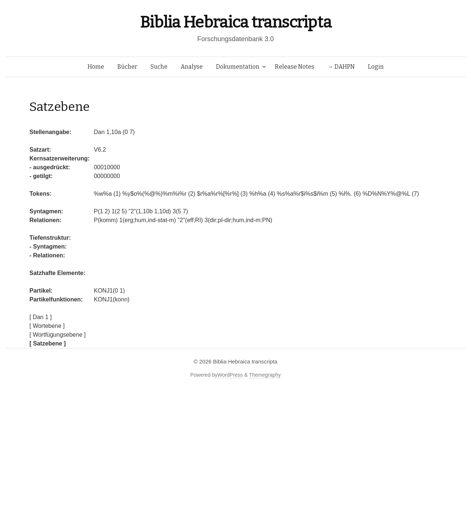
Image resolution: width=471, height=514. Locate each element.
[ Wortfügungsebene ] (57, 335)
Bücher (127, 66)
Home (96, 66)
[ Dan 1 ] (40, 317)
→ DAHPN (341, 66)
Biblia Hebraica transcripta (235, 22)
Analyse (192, 66)
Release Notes (294, 66)
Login (376, 66)
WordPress (230, 375)
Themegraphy (265, 375)
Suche (158, 66)
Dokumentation (237, 66)
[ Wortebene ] (47, 326)
